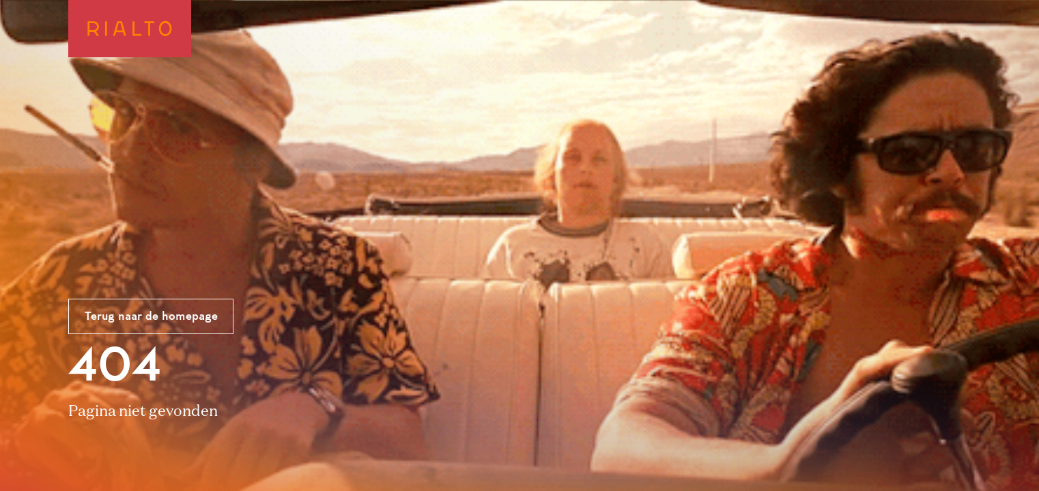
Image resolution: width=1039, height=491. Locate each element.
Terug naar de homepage (151, 317)
